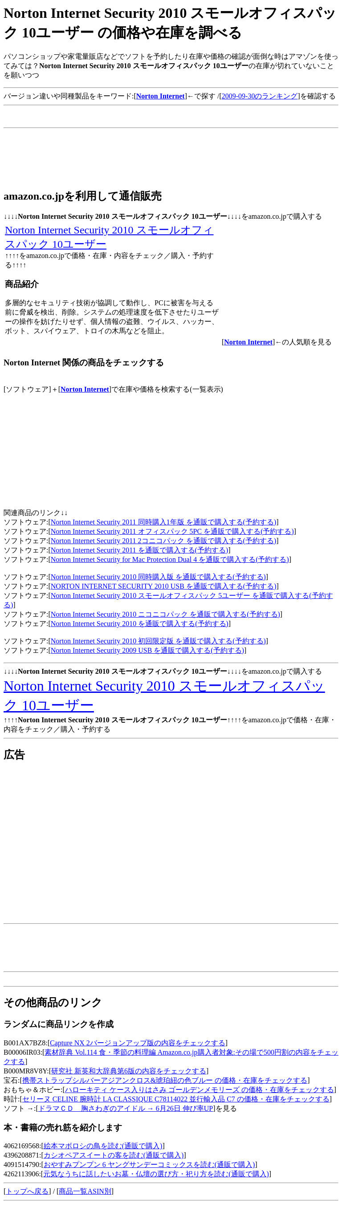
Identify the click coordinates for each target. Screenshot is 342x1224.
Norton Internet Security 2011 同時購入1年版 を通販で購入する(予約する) (163, 522)
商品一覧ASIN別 (85, 1191)
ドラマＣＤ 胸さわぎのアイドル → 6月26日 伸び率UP (125, 1108)
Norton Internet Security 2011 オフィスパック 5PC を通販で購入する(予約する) (172, 531)
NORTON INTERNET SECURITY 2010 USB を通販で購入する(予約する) (164, 586)
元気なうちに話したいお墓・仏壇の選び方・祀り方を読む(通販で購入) (156, 1174)
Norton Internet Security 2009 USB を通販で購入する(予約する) (147, 650)
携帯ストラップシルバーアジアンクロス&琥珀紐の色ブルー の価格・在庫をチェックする (164, 1080)
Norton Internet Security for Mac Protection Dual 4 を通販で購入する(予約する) (170, 559)
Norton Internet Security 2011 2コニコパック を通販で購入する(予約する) (163, 540)
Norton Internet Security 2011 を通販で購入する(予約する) (139, 550)
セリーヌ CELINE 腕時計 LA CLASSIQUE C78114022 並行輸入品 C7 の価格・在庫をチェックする (176, 1099)
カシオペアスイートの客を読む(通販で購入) (114, 1155)
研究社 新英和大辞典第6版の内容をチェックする (128, 1071)
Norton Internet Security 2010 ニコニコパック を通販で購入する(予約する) (165, 614)
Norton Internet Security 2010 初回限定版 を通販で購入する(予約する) (158, 641)
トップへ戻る (27, 1191)
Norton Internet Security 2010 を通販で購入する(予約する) (139, 623)
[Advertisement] (166, 120)
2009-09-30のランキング (260, 96)
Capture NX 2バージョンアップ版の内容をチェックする (137, 1043)
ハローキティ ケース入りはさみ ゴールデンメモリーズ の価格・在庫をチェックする (199, 1089)
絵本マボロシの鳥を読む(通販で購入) (103, 1146)
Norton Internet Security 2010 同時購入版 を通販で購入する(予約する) (158, 577)
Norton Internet (85, 389)
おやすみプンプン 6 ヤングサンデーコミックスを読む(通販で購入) (149, 1164)
